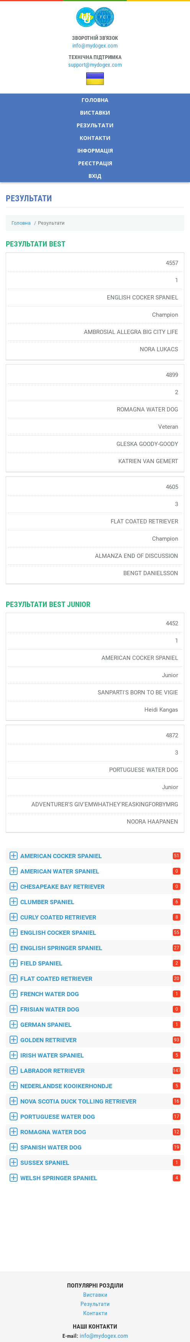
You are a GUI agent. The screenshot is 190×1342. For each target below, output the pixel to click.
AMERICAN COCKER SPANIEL (100, 856)
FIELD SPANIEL (100, 963)
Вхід (95, 175)
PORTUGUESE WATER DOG (100, 1116)
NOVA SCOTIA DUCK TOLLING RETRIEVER (100, 1101)
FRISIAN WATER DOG (100, 1009)
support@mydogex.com (95, 64)
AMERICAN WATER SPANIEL (100, 871)
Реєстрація (95, 163)
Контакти (95, 137)
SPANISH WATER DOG (100, 1147)
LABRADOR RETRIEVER (100, 1070)
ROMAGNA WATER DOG (100, 1132)
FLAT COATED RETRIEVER (100, 978)
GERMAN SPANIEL (100, 1024)
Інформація (95, 150)
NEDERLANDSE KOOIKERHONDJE (100, 1086)
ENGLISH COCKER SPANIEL (100, 932)
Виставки (95, 112)
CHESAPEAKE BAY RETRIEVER (100, 886)
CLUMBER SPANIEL (100, 902)
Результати (95, 125)
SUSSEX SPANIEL (100, 1162)
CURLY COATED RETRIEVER (100, 917)
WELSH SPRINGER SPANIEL (100, 1178)
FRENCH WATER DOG (100, 994)
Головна (95, 100)
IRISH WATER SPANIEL (100, 1055)
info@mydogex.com (95, 45)
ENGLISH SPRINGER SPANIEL (100, 948)
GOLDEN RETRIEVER (100, 1040)
